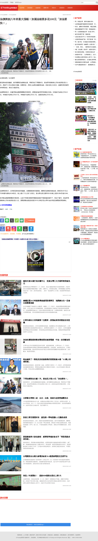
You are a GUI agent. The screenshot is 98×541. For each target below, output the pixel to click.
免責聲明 (77, 535)
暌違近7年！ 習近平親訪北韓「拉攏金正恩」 (91, 108)
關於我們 (32, 535)
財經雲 (9, 8)
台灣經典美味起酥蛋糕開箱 (86, 216)
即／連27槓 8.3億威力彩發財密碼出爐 (86, 42)
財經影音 (62, 7)
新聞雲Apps (18, 1)
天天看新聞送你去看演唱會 (86, 206)
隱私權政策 (63, 535)
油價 (6, 209)
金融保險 (38, 7)
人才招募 (26, 535)
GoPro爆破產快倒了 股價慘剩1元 (85, 64)
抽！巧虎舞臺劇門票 (85, 185)
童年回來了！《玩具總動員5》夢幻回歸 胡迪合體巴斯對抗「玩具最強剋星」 (91, 120)
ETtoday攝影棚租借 (84, 238)
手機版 (11, 1)
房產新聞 (70, 7)
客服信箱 (50, 535)
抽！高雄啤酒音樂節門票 (86, 152)
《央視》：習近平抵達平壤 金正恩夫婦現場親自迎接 (91, 99)
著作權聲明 (71, 535)
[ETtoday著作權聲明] (27, 233)
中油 (11, 209)
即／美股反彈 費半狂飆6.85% (84, 21)
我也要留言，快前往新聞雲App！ (35, 524)
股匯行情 (46, 7)
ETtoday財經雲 (78, 71)
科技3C (54, 7)
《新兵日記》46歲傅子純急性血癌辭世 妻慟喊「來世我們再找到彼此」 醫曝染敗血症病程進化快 (91, 135)
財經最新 (30, 7)
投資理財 (22, 7)
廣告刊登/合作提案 (41, 535)
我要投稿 (19, 535)
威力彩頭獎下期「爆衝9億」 (83, 34)
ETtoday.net (53, 537)
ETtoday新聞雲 (4, 1)
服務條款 (56, 535)
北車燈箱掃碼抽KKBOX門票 (86, 197)
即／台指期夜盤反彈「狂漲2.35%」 (85, 31)
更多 (94, 80)
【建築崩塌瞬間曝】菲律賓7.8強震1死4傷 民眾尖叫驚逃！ (20, 239)
